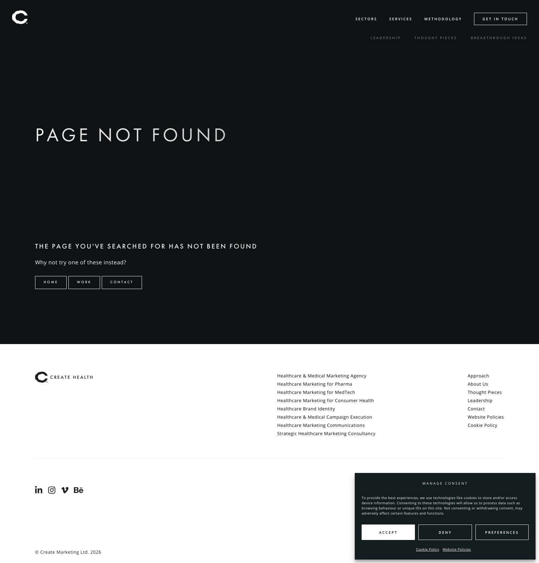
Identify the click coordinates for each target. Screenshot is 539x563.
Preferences (502, 532)
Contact (121, 282)
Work (84, 282)
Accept (388, 532)
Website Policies (457, 549)
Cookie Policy (427, 549)
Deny (445, 532)
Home (51, 282)
